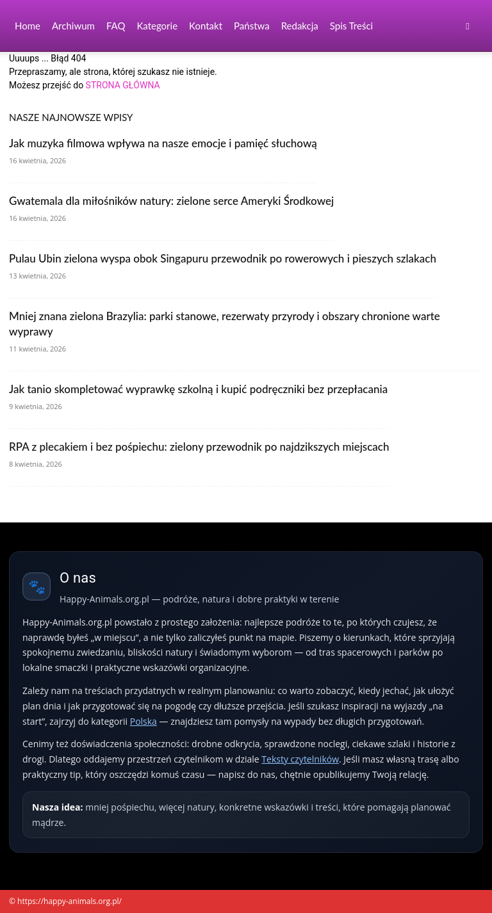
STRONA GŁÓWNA (123, 85)
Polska (143, 721)
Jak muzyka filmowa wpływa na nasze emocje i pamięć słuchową (163, 143)
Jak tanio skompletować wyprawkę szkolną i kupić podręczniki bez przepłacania (198, 389)
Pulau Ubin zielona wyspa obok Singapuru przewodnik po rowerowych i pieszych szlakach (222, 258)
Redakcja (299, 25)
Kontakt (205, 25)
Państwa (252, 25)
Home (27, 25)
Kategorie (156, 25)
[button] (467, 26)
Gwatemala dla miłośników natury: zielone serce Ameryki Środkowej (171, 200)
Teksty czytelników (300, 759)
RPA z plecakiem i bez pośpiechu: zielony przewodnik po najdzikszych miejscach (199, 446)
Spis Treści (351, 25)
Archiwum (73, 25)
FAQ (116, 25)
